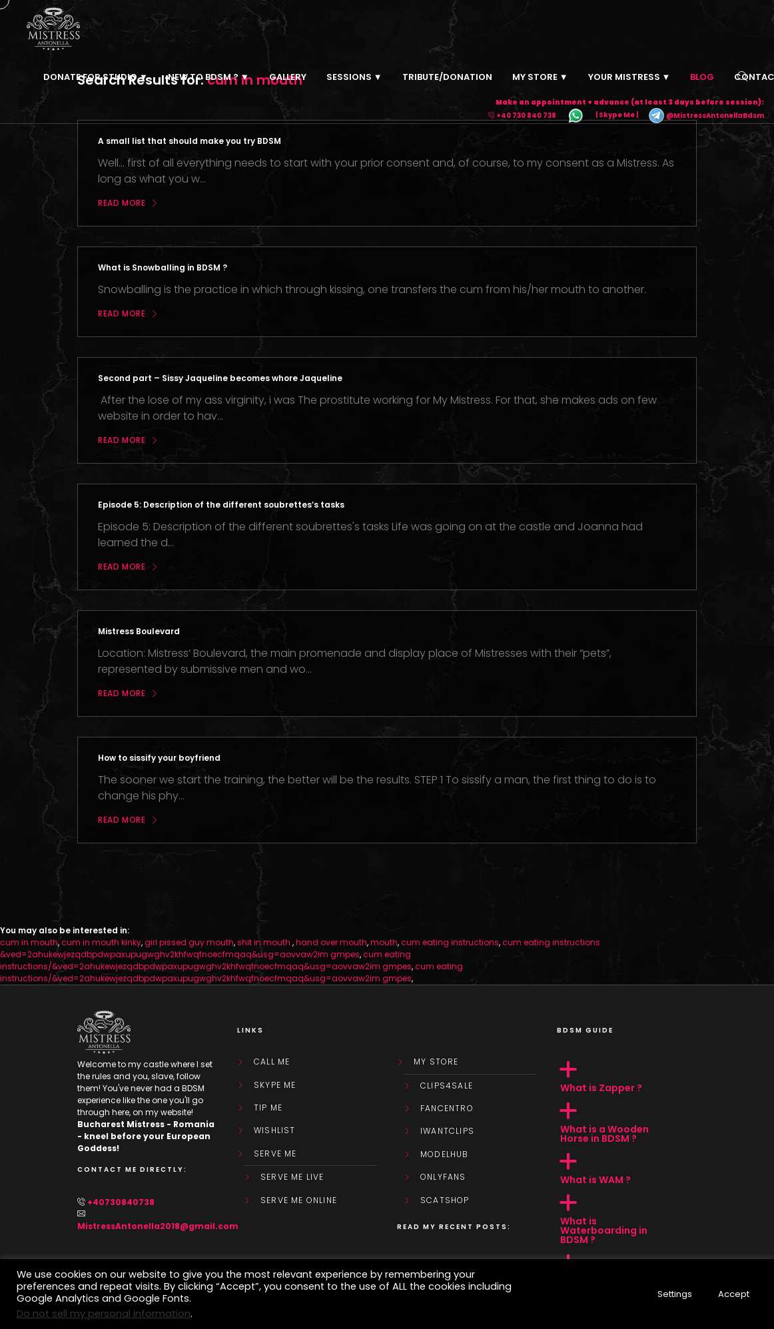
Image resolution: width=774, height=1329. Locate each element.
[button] (627, 1077)
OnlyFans (443, 1177)
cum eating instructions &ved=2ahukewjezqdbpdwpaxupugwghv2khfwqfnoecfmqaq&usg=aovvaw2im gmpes (300, 948)
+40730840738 (121, 1202)
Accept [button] (733, 1294)
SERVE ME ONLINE (298, 1200)
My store (436, 1062)
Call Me (272, 1062)
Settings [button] (674, 1294)
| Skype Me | (616, 116)
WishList (275, 1130)
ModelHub (444, 1154)
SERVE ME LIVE (292, 1177)
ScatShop (445, 1200)
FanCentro (447, 1108)
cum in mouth (29, 942)
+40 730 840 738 (526, 116)
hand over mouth (331, 942)
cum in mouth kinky (101, 942)
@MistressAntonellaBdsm (706, 116)
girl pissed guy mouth (189, 942)
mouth (384, 942)
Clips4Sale (446, 1086)
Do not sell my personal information (104, 1313)
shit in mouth (264, 942)
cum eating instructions (450, 942)
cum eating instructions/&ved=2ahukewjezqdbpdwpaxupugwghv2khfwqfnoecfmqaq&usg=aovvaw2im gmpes (206, 960)
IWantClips (447, 1131)
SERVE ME (275, 1153)
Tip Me (268, 1107)
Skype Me (275, 1085)
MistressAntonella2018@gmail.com (157, 1226)
